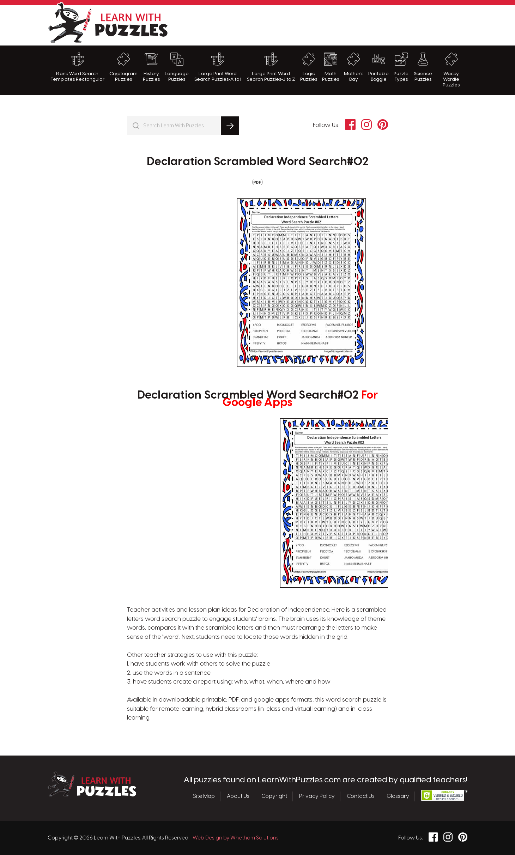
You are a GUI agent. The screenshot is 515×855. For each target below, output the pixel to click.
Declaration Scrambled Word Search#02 (257, 162)
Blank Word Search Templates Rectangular (77, 67)
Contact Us (361, 796)
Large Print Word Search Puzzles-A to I (217, 67)
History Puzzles (151, 67)
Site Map (204, 796)
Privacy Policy (317, 796)
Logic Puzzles (308, 67)
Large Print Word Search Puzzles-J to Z (271, 67)
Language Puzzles (177, 67)
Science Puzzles (423, 67)
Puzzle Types (401, 67)
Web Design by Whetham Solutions (236, 838)
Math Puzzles (330, 67)
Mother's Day (353, 67)
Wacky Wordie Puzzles (451, 70)
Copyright (274, 796)
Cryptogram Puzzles (123, 67)
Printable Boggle (378, 67)
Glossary (398, 796)
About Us (238, 796)
